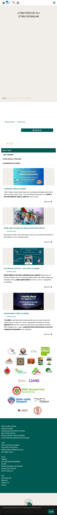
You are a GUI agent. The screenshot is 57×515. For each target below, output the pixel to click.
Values (4, 98)
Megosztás (37, 130)
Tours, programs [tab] (8, 155)
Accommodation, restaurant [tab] (11, 163)
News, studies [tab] (7, 150)
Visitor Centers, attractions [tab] (12, 159)
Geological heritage (10, 122)
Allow (51, 512)
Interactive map (21, 122)
